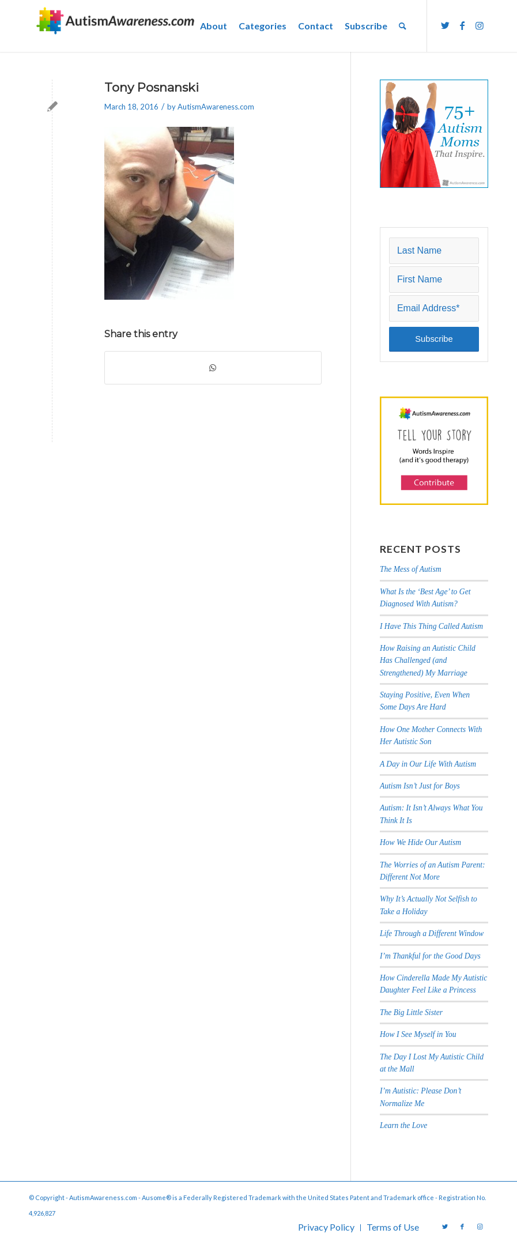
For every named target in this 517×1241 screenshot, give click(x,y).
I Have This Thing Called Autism (431, 626)
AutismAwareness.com (216, 106)
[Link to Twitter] (445, 25)
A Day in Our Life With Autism (428, 764)
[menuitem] (213, 26)
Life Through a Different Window (432, 933)
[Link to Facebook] (462, 25)
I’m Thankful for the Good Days (430, 956)
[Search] (402, 26)
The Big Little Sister (411, 1012)
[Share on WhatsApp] (213, 368)
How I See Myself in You (418, 1034)
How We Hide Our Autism (420, 842)
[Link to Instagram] (479, 25)
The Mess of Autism (410, 569)
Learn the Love (403, 1125)
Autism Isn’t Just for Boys (420, 786)
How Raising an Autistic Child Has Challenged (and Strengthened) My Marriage (428, 660)
